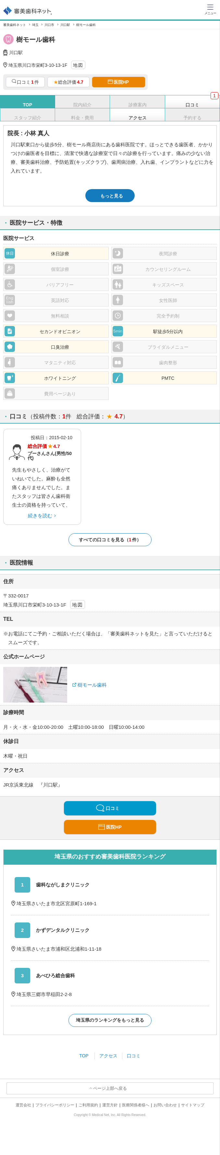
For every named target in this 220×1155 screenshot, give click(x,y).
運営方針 (110, 1105)
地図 (78, 65)
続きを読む (40, 515)
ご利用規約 (88, 1105)
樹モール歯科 (92, 684)
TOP (84, 1055)
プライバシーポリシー (54, 1105)
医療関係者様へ (135, 1105)
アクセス (108, 1055)
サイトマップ (192, 1105)
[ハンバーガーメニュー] (210, 9)
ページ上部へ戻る (110, 1088)
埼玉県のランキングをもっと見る (110, 1020)
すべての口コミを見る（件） (110, 540)
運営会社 (23, 1105)
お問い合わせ (165, 1105)
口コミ (134, 1055)
